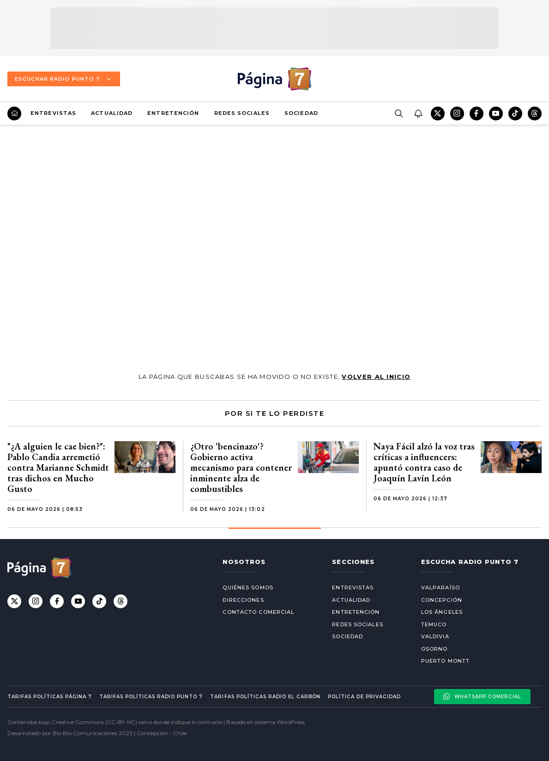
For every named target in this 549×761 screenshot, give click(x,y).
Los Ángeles (442, 612)
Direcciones (243, 600)
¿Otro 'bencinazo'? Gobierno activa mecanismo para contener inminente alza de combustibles (241, 467)
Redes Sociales (242, 113)
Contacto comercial (258, 612)
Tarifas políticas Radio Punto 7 (151, 697)
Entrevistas (53, 113)
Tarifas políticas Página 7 (49, 697)
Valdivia (435, 636)
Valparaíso (440, 587)
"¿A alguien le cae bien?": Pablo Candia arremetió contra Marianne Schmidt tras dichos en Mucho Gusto (58, 467)
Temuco (434, 624)
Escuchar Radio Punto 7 (64, 79)
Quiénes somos (248, 587)
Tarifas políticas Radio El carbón (265, 697)
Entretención (173, 113)
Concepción (441, 600)
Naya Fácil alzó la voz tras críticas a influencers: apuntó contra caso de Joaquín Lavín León (424, 462)
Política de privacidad (364, 697)
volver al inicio (376, 376)
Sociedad (301, 113)
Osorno (434, 649)
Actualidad (112, 113)
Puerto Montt (445, 661)
